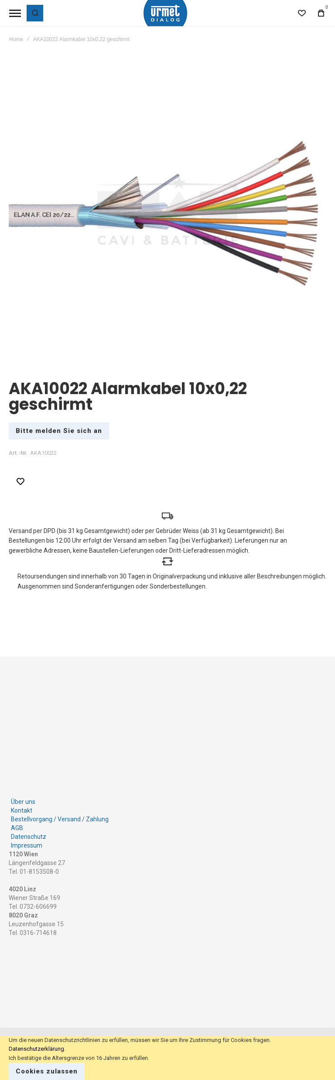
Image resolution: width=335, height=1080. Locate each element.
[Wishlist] (302, 13)
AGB (17, 820)
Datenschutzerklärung (36, 1048)
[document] (167, 1058)
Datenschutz (28, 828)
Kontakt (21, 802)
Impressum (26, 837)
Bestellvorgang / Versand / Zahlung (60, 811)
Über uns (23, 793)
